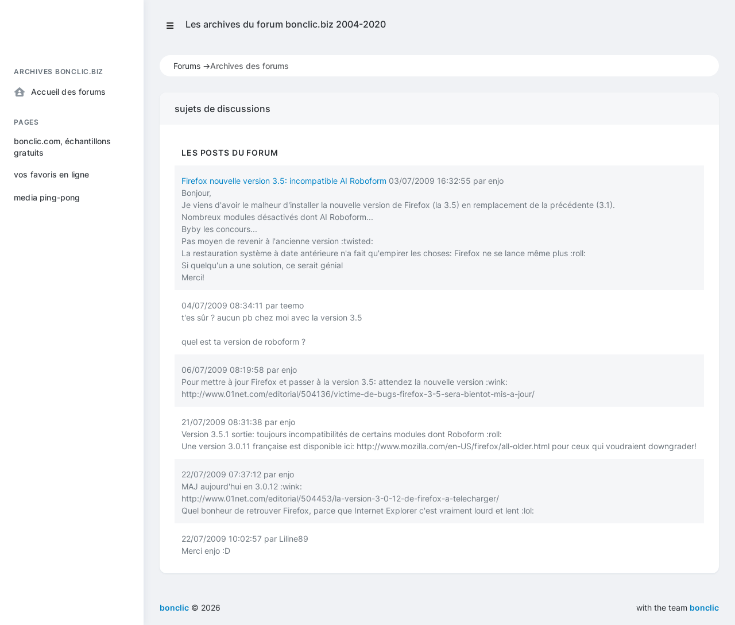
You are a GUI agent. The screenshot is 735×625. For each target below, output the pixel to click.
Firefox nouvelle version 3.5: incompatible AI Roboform (283, 181)
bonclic (704, 607)
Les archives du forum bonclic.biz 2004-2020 (285, 24)
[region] (72, 332)
